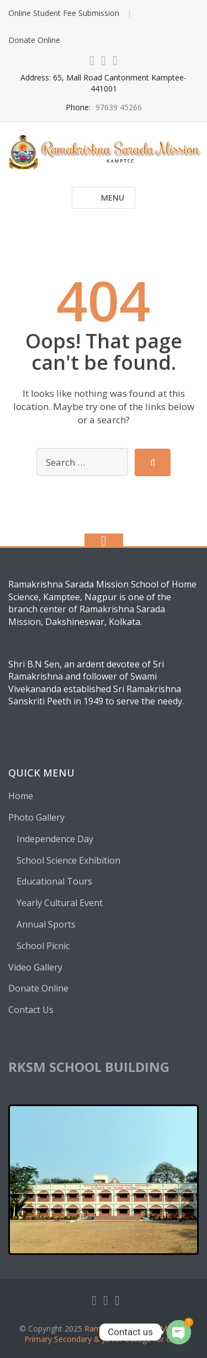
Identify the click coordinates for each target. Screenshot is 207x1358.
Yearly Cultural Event (60, 903)
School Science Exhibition (68, 860)
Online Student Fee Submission (63, 13)
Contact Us (31, 1010)
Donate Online (34, 40)
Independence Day (55, 839)
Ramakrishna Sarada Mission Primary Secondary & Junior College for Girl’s (106, 1334)
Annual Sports (46, 924)
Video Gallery (35, 967)
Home (20, 796)
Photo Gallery (36, 817)
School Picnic (43, 946)
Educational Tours (54, 881)
